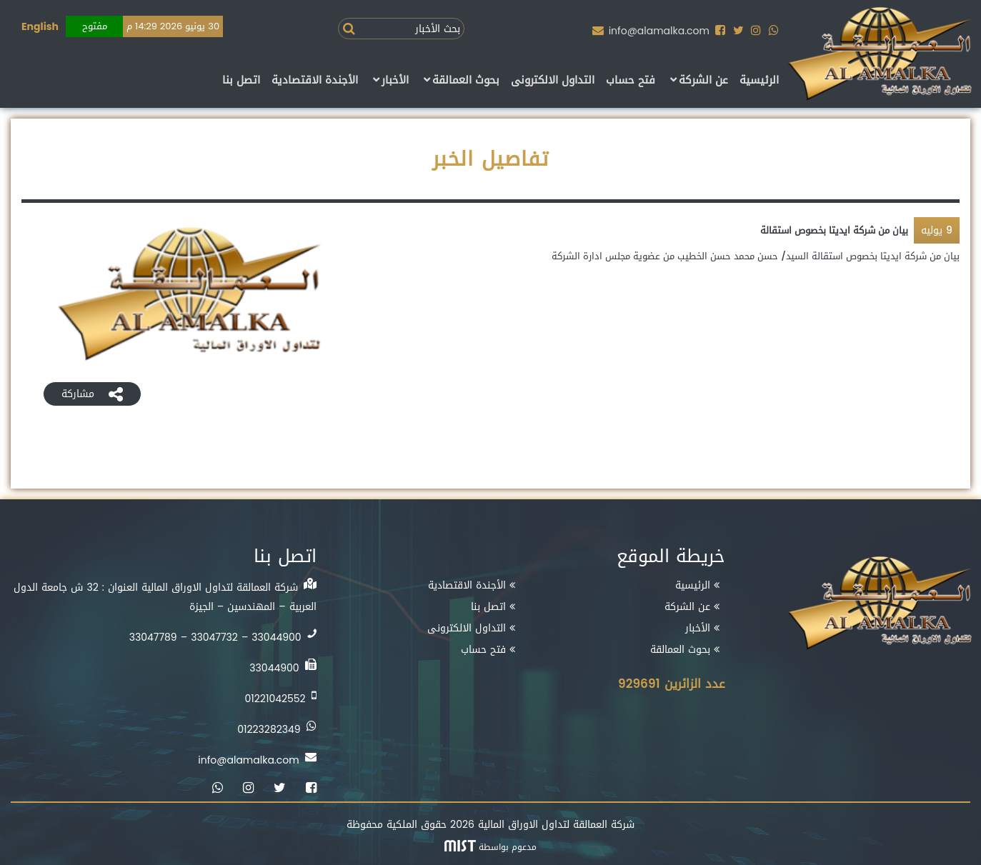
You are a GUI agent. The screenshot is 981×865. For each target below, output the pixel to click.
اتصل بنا (241, 81)
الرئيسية (759, 81)
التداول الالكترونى (552, 81)
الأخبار (395, 81)
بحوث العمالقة (465, 81)
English (40, 26)
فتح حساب (630, 81)
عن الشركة (703, 81)
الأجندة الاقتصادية (315, 81)
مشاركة (92, 394)
